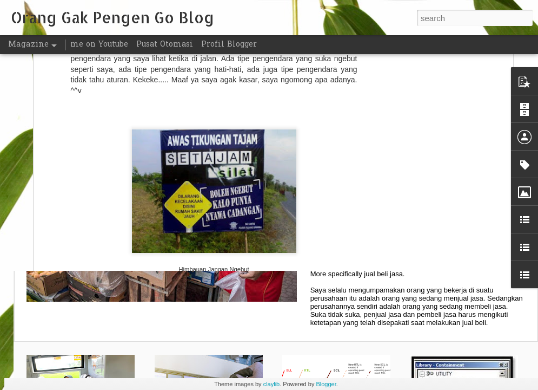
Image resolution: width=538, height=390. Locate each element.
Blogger (326, 384)
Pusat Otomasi (164, 44)
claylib (271, 384)
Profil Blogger (229, 44)
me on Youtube (99, 44)
